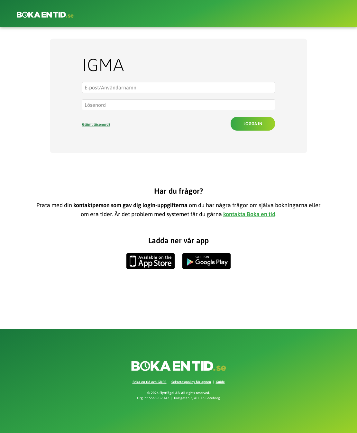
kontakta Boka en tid (249, 214)
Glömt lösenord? (96, 124)
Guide (220, 382)
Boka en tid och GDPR (150, 382)
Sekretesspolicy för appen (191, 382)
